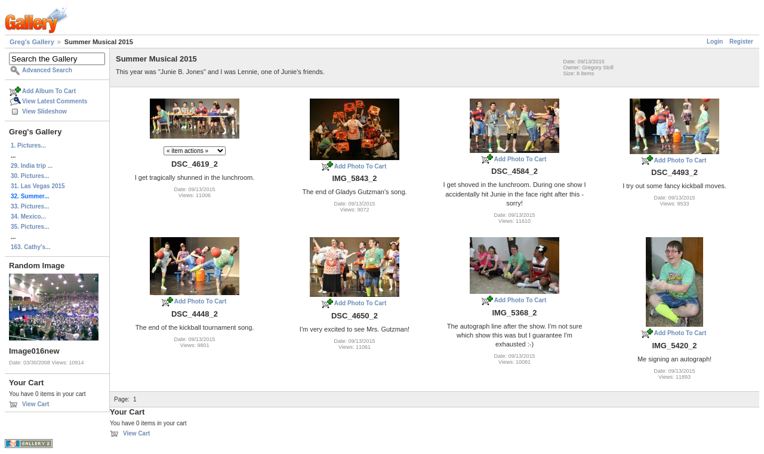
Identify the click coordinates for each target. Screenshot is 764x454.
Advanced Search (47, 70)
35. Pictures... (30, 226)
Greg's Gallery (32, 41)
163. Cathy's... (30, 247)
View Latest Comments (54, 101)
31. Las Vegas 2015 (38, 186)
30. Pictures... (30, 176)
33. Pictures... (30, 206)
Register (741, 41)
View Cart (35, 404)
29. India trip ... (32, 165)
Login (715, 41)
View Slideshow (44, 111)
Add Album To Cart (49, 91)
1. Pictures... (28, 145)
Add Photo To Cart (360, 166)
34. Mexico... (28, 216)
